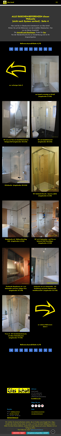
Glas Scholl (10, 2)
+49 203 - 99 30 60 (14, 414)
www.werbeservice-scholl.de (38, 412)
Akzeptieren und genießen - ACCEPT (38, 433)
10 (11, 49)
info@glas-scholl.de (15, 412)
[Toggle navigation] (57, 2)
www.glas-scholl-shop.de (37, 414)
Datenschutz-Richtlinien (37, 429)
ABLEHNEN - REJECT (18, 433)
